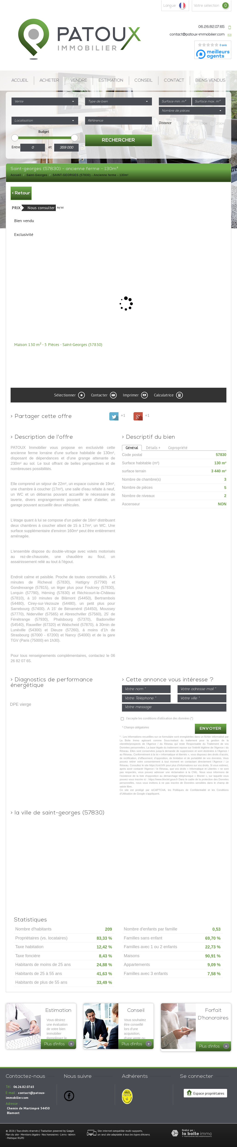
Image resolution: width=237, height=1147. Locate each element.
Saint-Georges (37, 175)
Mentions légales (30, 1132)
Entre (16, 147)
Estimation (111, 80)
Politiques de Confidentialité (189, 790)
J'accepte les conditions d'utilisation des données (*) (159, 718)
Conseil (144, 80)
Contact (174, 80)
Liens (63, 1132)
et (50, 147)
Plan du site (12, 1132)
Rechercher (118, 140)
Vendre (79, 80)
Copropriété (177, 447)
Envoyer (211, 729)
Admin (71, 1132)
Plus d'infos (59, 1043)
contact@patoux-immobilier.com (197, 34)
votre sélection (206, 6)
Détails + (153, 447)
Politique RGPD (15, 1135)
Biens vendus (210, 80)
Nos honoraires (50, 1132)
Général (132, 447)
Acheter (49, 80)
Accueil (20, 80)
